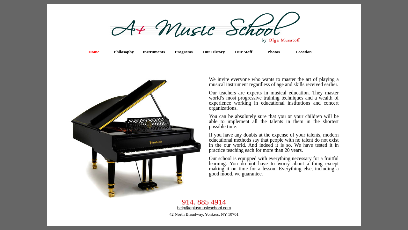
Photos (273, 52)
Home (93, 52)
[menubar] (199, 51)
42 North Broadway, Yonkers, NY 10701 (203, 214)
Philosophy (124, 52)
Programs (184, 52)
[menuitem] (94, 52)
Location (303, 52)
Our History (214, 52)
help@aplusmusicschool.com (204, 207)
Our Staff (243, 52)
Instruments (154, 52)
